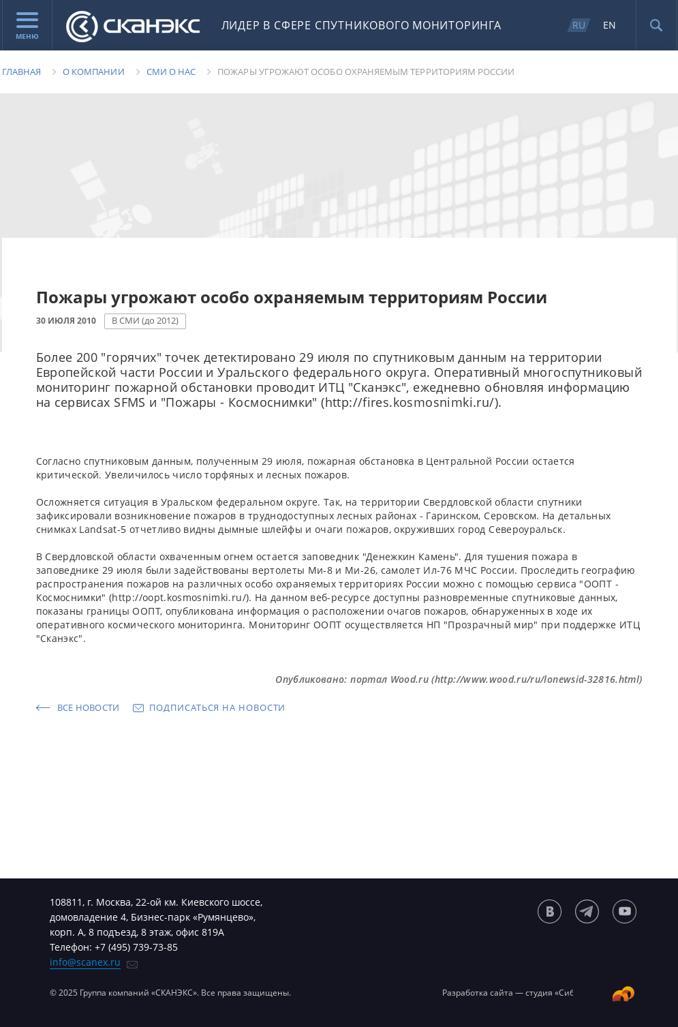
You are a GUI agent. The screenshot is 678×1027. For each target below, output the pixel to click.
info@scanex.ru (85, 961)
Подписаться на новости (217, 707)
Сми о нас (171, 71)
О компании (94, 71)
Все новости (88, 707)
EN (609, 24)
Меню (27, 26)
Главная (21, 71)
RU (578, 24)
